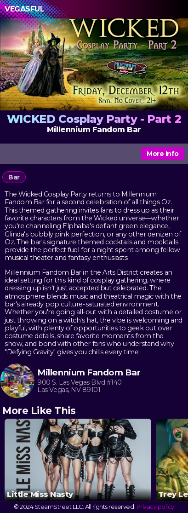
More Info (163, 154)
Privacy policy (155, 506)
